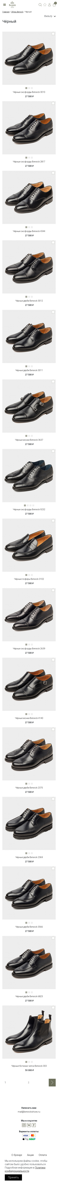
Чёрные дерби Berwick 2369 (29, 857)
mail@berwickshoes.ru (29, 1112)
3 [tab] (32, 88)
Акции (30, 1155)
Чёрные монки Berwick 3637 (29, 440)
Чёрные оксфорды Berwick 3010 (29, 92)
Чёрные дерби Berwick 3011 (29, 370)
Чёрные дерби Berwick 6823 (29, 996)
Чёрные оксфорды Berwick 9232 (29, 509)
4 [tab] (33, 506)
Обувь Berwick (17, 12)
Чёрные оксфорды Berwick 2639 (29, 648)
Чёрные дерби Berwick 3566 (29, 927)
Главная (5, 12)
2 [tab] (29, 88)
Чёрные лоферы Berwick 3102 (29, 579)
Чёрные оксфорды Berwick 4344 (29, 231)
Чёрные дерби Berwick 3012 (29, 301)
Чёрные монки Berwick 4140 (29, 718)
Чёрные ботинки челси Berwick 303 (29, 1066)
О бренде (16, 1155)
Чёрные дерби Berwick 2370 (29, 787)
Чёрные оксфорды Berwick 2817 (29, 161)
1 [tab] (26, 88)
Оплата (43, 1155)
